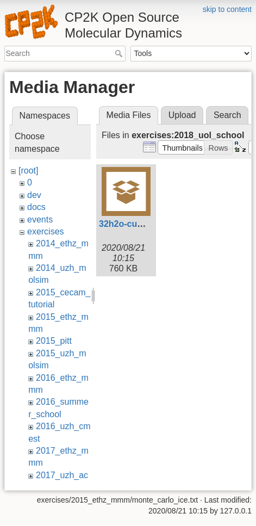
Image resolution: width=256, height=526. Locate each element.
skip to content (227, 9)
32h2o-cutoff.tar (132, 223)
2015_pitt (54, 340)
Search (120, 53)
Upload (182, 115)
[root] (28, 170)
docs (36, 207)
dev (34, 195)
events (40, 219)
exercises (45, 231)
